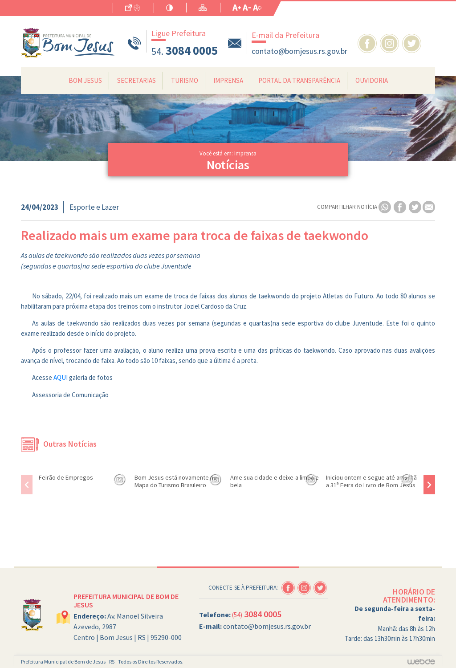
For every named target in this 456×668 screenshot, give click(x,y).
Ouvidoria (371, 80)
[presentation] (27, 484)
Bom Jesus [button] (85, 80)
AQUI (60, 377)
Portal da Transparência (299, 80)
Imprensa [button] (228, 80)
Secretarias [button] (136, 80)
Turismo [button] (184, 80)
